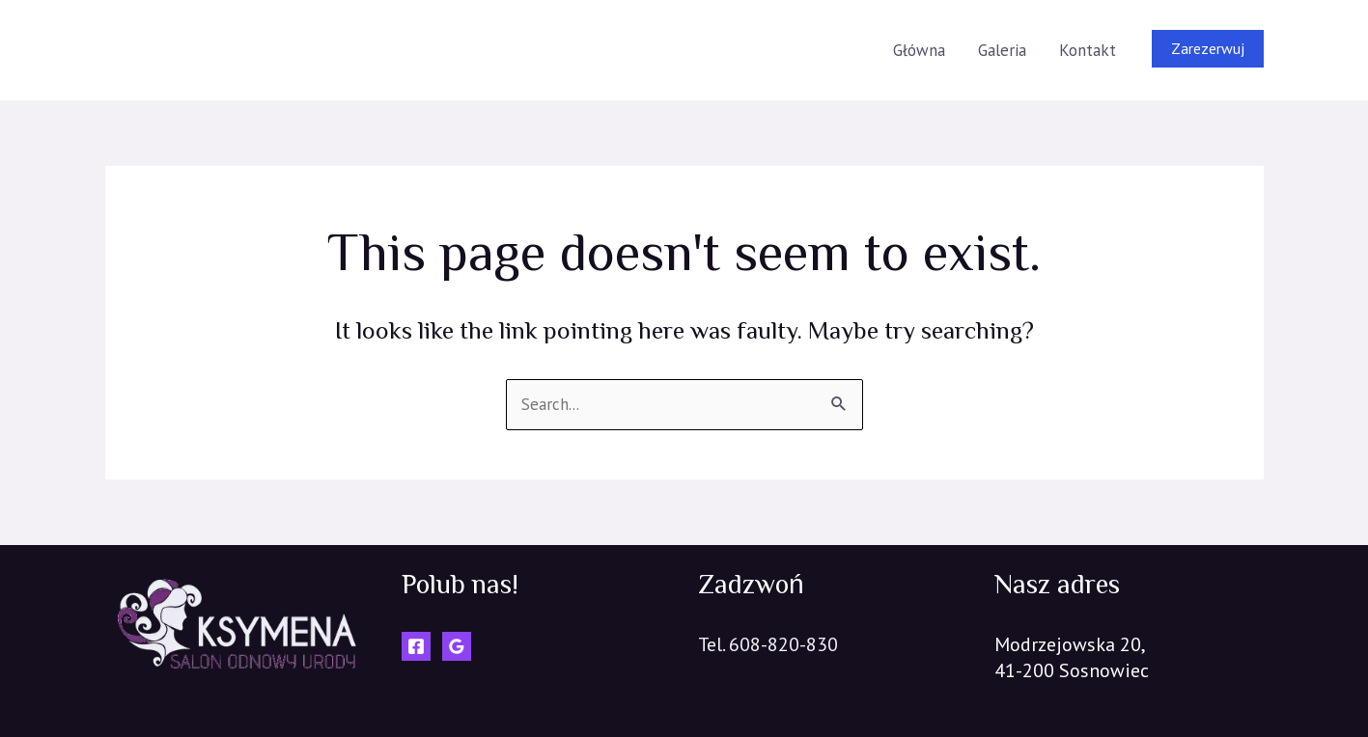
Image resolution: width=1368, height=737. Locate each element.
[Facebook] (416, 646)
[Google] (456, 646)
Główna (919, 50)
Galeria (1002, 50)
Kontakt (1087, 50)
